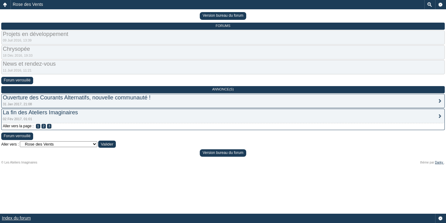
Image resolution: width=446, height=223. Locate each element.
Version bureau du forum (223, 15)
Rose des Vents (28, 4)
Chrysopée (16, 49)
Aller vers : (10, 144)
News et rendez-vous (29, 64)
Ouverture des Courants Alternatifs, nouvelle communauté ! (77, 97)
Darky (439, 162)
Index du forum (16, 218)
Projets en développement (35, 34)
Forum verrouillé (17, 80)
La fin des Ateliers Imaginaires (40, 112)
